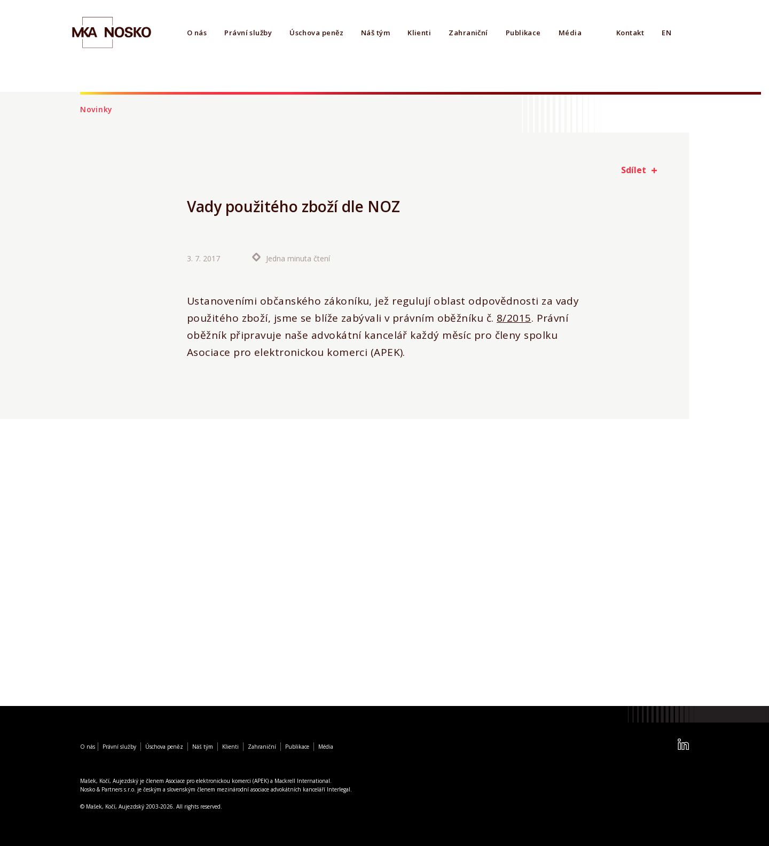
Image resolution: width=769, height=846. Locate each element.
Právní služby (248, 32)
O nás (197, 32)
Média (570, 32)
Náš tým (375, 32)
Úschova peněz (316, 32)
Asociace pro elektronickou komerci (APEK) (217, 781)
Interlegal (338, 789)
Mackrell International (302, 781)
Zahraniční (468, 32)
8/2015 (514, 318)
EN (666, 32)
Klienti (419, 32)
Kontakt (630, 32)
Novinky (96, 109)
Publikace (523, 32)
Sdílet (633, 170)
